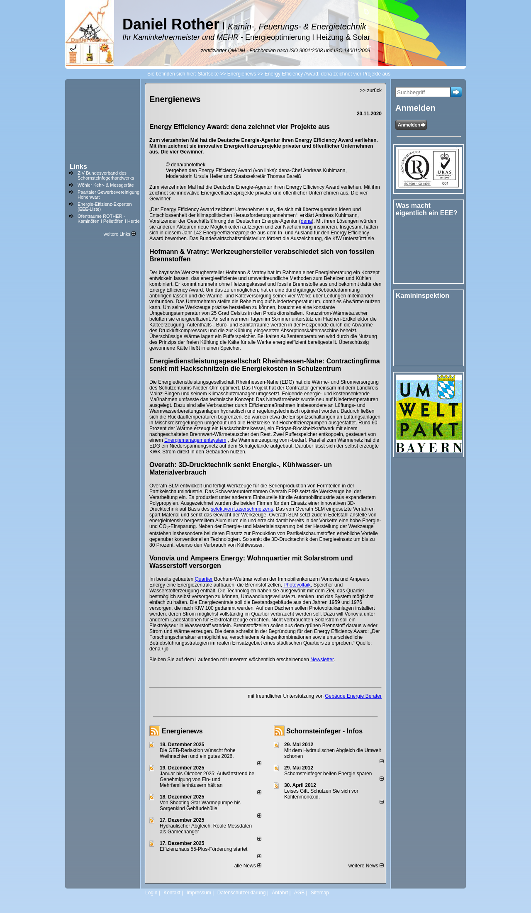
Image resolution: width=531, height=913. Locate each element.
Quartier (203, 579)
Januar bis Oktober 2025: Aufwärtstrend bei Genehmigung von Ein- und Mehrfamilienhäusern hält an (208, 779)
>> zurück (371, 90)
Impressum (199, 893)
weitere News (366, 866)
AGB (299, 893)
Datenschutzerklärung (241, 893)
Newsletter (322, 659)
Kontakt (171, 893)
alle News (247, 866)
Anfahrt (280, 893)
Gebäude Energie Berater (353, 696)
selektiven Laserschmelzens (242, 509)
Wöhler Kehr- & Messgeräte (106, 185)
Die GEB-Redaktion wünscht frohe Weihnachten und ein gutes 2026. (198, 753)
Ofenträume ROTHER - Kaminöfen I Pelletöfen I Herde (109, 219)
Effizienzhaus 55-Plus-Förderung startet (203, 849)
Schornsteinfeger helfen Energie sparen (328, 774)
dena (306, 221)
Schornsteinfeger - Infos (324, 731)
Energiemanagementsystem (195, 440)
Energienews (182, 731)
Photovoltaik (296, 585)
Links (78, 166)
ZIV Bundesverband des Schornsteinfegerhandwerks (106, 175)
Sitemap (320, 893)
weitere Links (120, 233)
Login (151, 893)
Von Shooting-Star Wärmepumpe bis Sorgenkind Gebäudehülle (200, 805)
